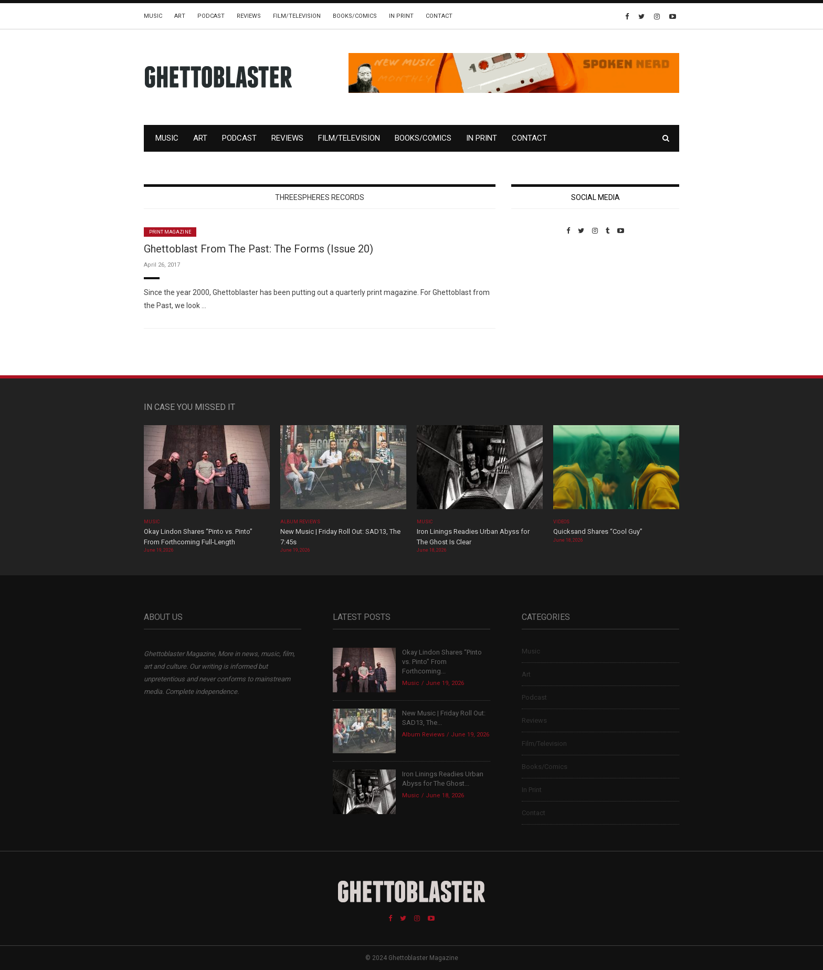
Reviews (249, 16)
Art (179, 16)
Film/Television (297, 16)
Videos (561, 521)
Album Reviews (300, 521)
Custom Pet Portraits (542, 307)
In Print (401, 16)
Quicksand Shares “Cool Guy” (597, 531)
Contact (439, 16)
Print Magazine (170, 232)
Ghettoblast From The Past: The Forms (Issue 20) (258, 248)
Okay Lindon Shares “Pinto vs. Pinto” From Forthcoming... (442, 661)
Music (153, 16)
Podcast (211, 16)
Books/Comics (355, 16)
